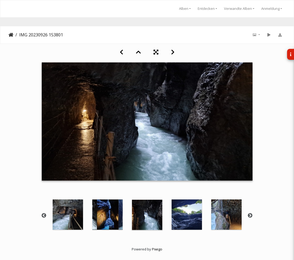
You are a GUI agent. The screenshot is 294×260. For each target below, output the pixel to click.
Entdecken (206, 8)
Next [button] (250, 215)
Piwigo (157, 249)
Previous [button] (44, 215)
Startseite (11, 35)
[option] (68, 215)
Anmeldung (270, 8)
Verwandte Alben (238, 8)
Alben (183, 8)
